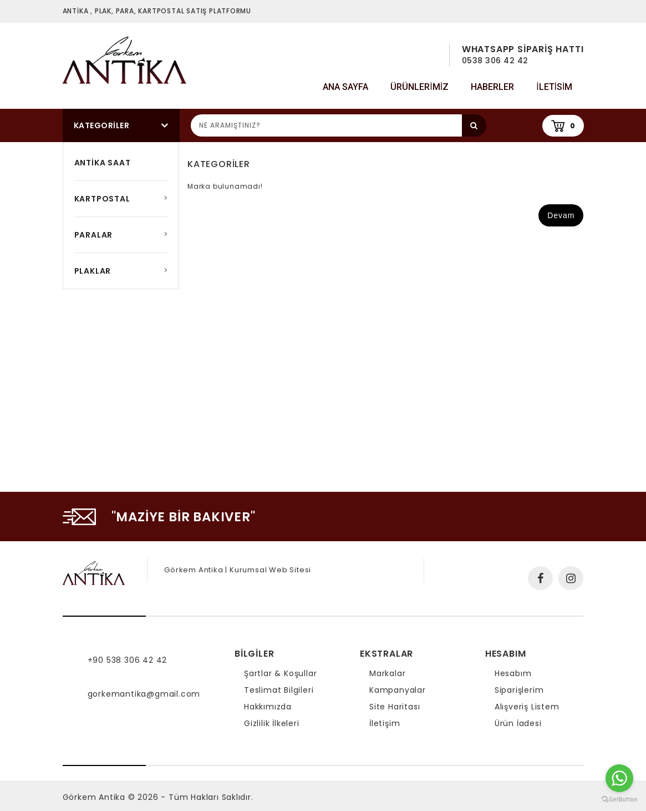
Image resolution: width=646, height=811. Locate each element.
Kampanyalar (397, 690)
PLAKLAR (92, 270)
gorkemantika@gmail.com (144, 693)
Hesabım (513, 673)
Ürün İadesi (518, 723)
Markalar (387, 673)
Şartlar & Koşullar (280, 673)
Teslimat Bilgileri (278, 690)
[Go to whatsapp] (619, 778)
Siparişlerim (519, 690)
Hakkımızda (268, 706)
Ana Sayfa (345, 87)
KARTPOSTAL (102, 198)
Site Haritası (394, 706)
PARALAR (93, 234)
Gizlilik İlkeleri (271, 723)
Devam (560, 215)
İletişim (384, 723)
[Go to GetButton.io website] (619, 799)
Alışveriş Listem (527, 706)
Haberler (492, 87)
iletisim (554, 87)
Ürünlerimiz (419, 87)
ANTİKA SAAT (102, 162)
